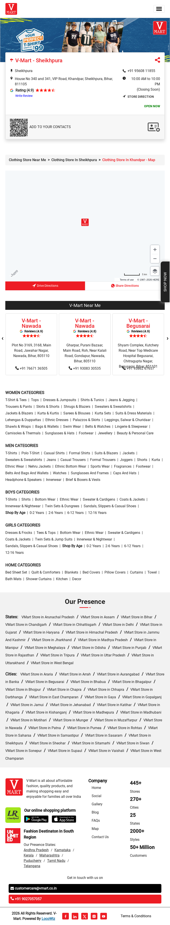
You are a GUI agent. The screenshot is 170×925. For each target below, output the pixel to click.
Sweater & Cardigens (99, 499)
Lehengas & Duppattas (23, 420)
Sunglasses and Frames (90, 473)
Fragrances (122, 466)
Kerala (29, 855)
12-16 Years (97, 513)
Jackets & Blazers (19, 413)
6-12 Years (75, 513)
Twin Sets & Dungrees (62, 506)
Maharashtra (49, 855)
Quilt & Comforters (45, 572)
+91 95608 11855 (141, 71)
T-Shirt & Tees (16, 400)
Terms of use (127, 279)
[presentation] (2, 338)
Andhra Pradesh (36, 850)
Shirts (26, 499)
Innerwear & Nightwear (23, 506)
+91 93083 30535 (85, 368)
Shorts (142, 460)
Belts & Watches (97, 426)
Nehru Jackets (39, 466)
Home (96, 788)
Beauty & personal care (135, 433)
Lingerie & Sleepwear (131, 426)
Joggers (126, 460)
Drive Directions (45, 286)
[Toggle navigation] (159, 9)
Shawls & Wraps (18, 426)
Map (95, 829)
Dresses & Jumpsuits (59, 400)
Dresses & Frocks (18, 533)
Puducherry (32, 861)
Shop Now (165, 282)
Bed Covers (91, 572)
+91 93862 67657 (138, 368)
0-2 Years (37, 513)
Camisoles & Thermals (23, 433)
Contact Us (100, 837)
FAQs (96, 820)
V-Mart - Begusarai (138, 323)
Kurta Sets (103, 413)
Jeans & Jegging (121, 400)
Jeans (51, 460)
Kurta (156, 460)
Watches (59, 473)
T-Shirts (11, 453)
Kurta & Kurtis (48, 413)
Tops (35, 400)
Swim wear (72, 426)
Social (96, 796)
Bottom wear (45, 499)
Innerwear (53, 480)
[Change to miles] (135, 274)
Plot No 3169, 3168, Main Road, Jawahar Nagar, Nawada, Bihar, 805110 (31, 350)
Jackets (128, 453)
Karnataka (62, 850)
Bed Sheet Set (16, 572)
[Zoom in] (155, 249)
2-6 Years (55, 513)
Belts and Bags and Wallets (26, 473)
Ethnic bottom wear (70, 466)
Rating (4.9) (24, 90)
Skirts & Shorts (47, 406)
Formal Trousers (103, 460)
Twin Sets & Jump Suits (53, 539)
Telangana (32, 866)
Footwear (86, 433)
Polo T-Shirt (30, 453)
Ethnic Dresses (56, 420)
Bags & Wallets (47, 426)
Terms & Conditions (136, 916)
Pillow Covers (115, 572)
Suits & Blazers (106, 453)
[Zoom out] (155, 258)
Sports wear (100, 466)
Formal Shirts (79, 453)
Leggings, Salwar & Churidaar (127, 420)
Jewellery (105, 433)
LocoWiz (48, 919)
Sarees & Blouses (76, 413)
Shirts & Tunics (92, 400)
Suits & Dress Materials (133, 413)
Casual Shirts (54, 453)
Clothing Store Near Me (27, 160)
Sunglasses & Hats (59, 433)
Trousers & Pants (18, 406)
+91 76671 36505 (31, 368)
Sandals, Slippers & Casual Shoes (110, 506)
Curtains (136, 572)
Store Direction (138, 96)
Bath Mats (13, 579)
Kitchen (62, 579)
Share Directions (125, 286)
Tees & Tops (46, 533)
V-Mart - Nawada (31, 323)
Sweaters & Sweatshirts (113, 406)
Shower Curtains (39, 579)
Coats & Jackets (132, 499)
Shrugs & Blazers (77, 406)
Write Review (24, 96)
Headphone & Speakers (23, 480)
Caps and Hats (124, 473)
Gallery (97, 804)
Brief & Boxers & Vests (83, 480)
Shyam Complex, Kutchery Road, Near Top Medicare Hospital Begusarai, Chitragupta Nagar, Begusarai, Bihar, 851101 (138, 356)
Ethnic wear (14, 466)
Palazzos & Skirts (86, 420)
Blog (95, 812)
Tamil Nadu (56, 861)
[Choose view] (155, 271)
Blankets (71, 572)
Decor (76, 579)
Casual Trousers (73, 460)
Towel (152, 572)
